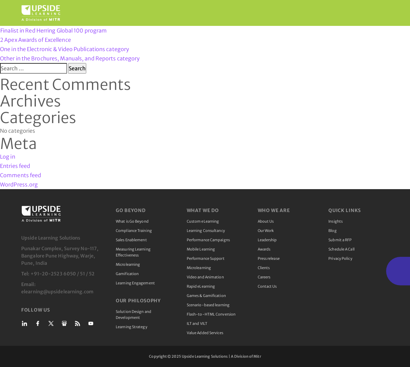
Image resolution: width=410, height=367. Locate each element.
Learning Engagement (135, 283)
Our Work (266, 230)
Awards (264, 249)
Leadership (267, 240)
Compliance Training (134, 230)
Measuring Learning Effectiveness (133, 252)
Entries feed (15, 166)
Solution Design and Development (133, 314)
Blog (332, 230)
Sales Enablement (131, 240)
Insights (335, 221)
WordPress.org (19, 184)
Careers (264, 277)
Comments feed (20, 175)
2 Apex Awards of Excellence (205, 50)
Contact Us (267, 286)
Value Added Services (205, 332)
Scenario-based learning (208, 305)
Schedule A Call (341, 249)
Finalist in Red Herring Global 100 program (53, 30)
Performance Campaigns (208, 240)
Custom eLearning (203, 221)
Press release (269, 258)
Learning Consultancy (206, 230)
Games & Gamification (206, 295)
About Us (266, 221)
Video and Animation (205, 277)
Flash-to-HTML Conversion (211, 314)
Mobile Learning (201, 249)
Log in (7, 156)
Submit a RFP (340, 240)
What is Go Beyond (132, 221)
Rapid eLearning (201, 286)
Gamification (127, 273)
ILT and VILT (197, 323)
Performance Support (206, 258)
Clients (264, 267)
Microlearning (128, 264)
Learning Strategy (131, 327)
